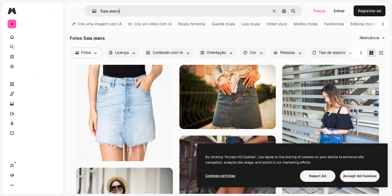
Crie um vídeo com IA (149, 24)
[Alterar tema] (31, 185)
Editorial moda (362, 24)
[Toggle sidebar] (53, 11)
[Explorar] (33, 66)
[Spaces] (33, 94)
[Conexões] (12, 185)
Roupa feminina (191, 24)
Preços (319, 10)
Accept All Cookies (359, 176)
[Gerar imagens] (33, 103)
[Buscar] (33, 46)
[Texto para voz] (33, 123)
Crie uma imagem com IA (97, 24)
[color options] (253, 52)
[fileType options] (333, 52)
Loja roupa (251, 24)
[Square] (381, 52)
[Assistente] (33, 133)
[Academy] (21, 185)
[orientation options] (217, 52)
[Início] (33, 37)
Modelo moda (305, 24)
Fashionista (334, 24)
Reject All (317, 176)
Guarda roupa (223, 24)
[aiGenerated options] (168, 52)
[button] (92, 11)
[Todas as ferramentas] (33, 84)
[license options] (122, 52)
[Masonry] (371, 52)
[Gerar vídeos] (33, 113)
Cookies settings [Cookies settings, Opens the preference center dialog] (220, 175)
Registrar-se (369, 10)
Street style (277, 24)
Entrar (339, 10)
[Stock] (33, 56)
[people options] (288, 52)
